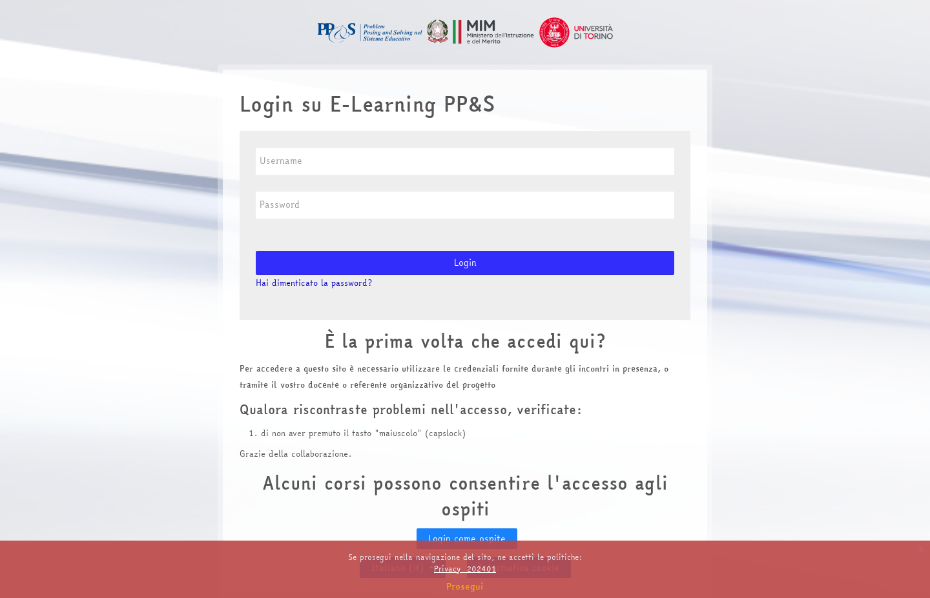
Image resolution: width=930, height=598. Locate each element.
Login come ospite (467, 539)
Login (465, 262)
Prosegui (465, 586)
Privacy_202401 (465, 569)
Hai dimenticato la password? (314, 282)
